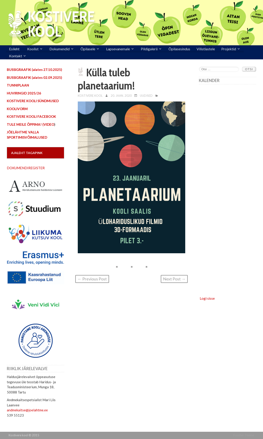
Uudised (146, 95)
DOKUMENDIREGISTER (26, 168)
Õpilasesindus (179, 49)
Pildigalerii (149, 49)
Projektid (228, 49)
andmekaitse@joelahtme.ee (27, 410)
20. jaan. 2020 (121, 95)
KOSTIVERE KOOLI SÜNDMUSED (33, 101)
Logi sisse (207, 298)
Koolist (33, 49)
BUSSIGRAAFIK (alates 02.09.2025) (34, 77)
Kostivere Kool (90, 95)
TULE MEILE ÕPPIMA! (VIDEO (30, 124)
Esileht (14, 49)
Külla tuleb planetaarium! (106, 79)
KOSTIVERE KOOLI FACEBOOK (31, 116)
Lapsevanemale (118, 49)
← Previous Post (92, 278)
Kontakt (15, 56)
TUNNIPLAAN (18, 85)
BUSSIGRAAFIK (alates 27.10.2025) (34, 70)
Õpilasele (87, 49)
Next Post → (174, 278)
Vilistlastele (206, 49)
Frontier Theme (243, 435)
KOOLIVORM (17, 109)
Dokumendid (59, 49)
